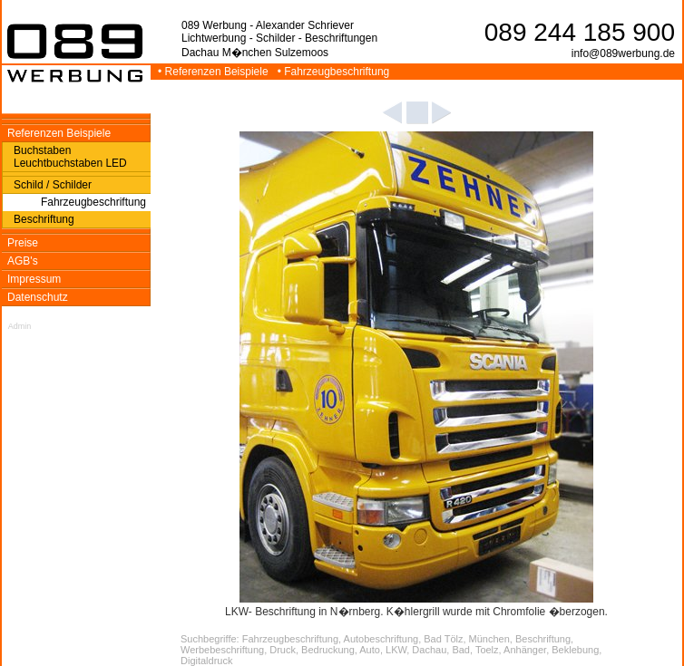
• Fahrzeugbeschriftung (335, 71)
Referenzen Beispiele (59, 133)
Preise (22, 242)
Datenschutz (37, 297)
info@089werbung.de (623, 53)
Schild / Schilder (53, 185)
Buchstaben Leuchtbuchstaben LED (70, 156)
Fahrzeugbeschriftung (93, 202)
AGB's (22, 261)
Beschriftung (44, 219)
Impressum (34, 279)
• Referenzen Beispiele (214, 71)
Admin (20, 326)
